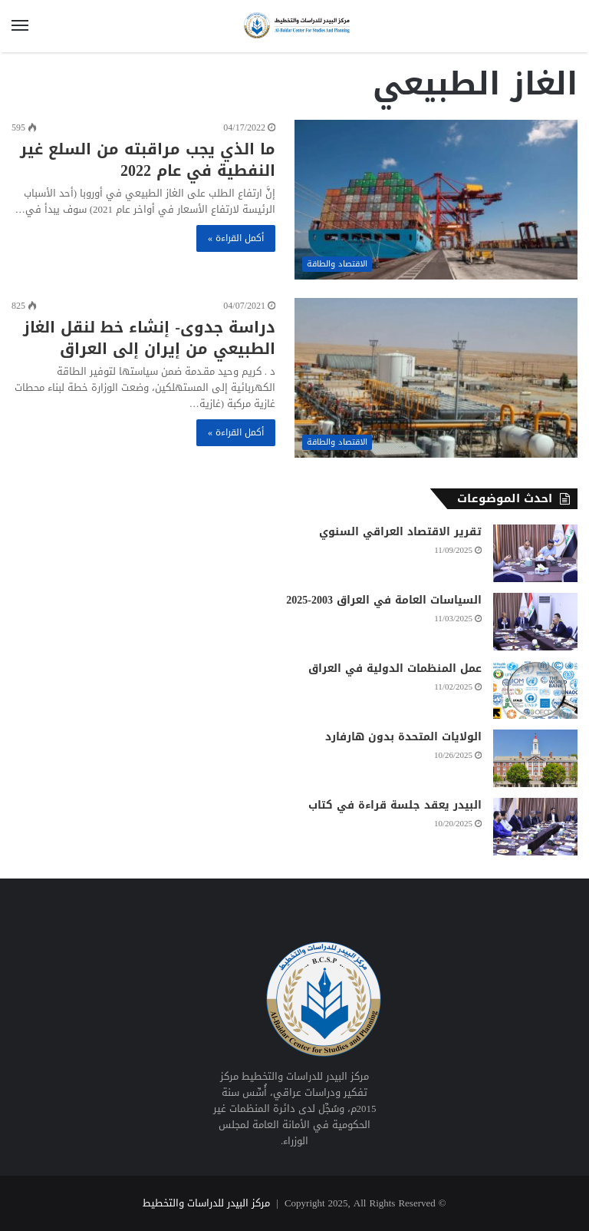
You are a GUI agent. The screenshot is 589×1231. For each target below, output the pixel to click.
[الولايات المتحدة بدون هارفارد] (535, 758)
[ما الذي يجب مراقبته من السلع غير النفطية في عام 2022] (435, 200)
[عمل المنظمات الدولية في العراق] (535, 690)
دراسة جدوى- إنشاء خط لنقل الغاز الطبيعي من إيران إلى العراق (149, 338)
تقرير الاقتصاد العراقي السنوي (400, 531)
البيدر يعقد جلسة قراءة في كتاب (395, 805)
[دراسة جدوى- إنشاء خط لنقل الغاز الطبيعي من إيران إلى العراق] (435, 378)
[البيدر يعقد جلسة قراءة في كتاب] (535, 826)
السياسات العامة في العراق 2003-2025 (384, 600)
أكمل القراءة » (236, 238)
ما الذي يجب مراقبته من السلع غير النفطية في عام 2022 (147, 159)
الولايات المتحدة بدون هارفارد (403, 736)
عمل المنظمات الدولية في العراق (395, 668)
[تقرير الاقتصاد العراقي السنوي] (535, 553)
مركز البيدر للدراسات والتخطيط (206, 1203)
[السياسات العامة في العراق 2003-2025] (535, 621)
